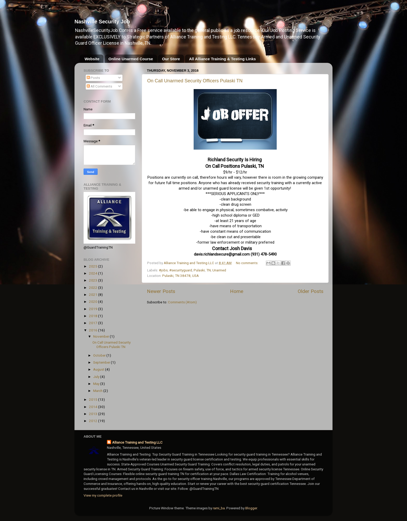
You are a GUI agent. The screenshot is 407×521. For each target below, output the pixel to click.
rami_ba (219, 508)
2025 (93, 266)
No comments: (247, 263)
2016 (93, 330)
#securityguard (180, 270)
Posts (93, 78)
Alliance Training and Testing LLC (137, 442)
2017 (93, 323)
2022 (93, 287)
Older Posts (310, 291)
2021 (93, 294)
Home (236, 291)
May (96, 384)
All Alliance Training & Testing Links (222, 59)
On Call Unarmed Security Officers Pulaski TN (194, 80)
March (98, 391)
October (99, 355)
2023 (93, 280)
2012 (93, 421)
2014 (93, 407)
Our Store (171, 59)
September (102, 362)
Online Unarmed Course (130, 59)
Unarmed (219, 270)
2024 (93, 273)
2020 (93, 301)
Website (92, 59)
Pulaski (199, 270)
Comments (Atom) (182, 302)
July (96, 377)
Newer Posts (161, 291)
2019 (93, 309)
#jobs (163, 270)
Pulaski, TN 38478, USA (180, 275)
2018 (93, 316)
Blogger (251, 508)
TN (208, 270)
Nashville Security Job (102, 21)
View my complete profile (103, 495)
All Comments (99, 86)
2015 (93, 399)
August (99, 369)
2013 (93, 414)
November (101, 336)
